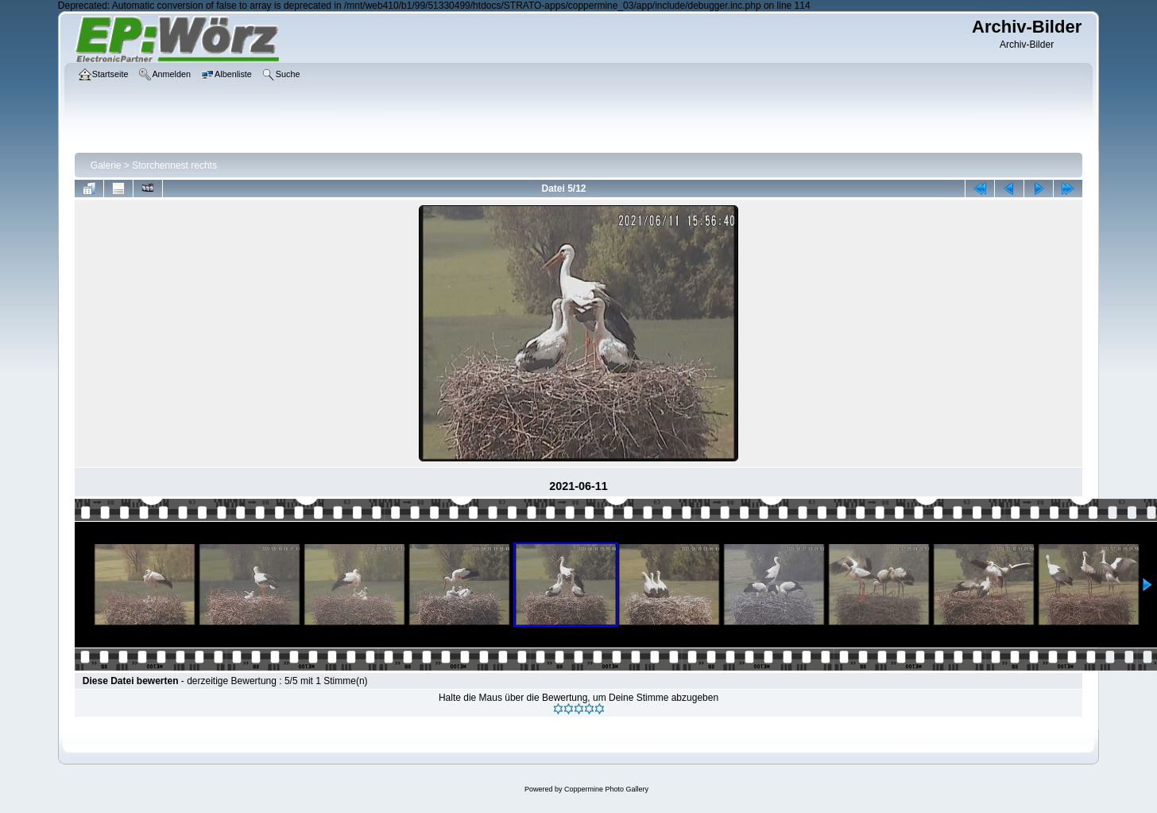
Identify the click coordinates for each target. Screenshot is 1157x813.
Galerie (106, 165)
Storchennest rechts (174, 165)
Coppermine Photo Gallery (606, 789)
